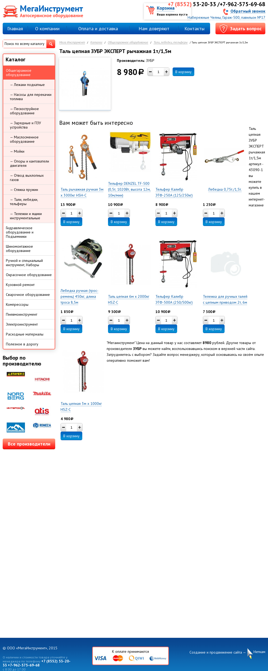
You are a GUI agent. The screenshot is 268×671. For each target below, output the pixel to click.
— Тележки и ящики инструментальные (26, 215)
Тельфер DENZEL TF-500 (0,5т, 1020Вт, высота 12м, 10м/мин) (129, 189)
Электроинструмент (22, 324)
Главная (15, 28)
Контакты (194, 28)
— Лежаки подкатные (27, 84)
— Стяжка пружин (24, 189)
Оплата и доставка (98, 28)
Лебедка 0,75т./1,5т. (225, 189)
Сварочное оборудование (28, 294)
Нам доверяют (154, 28)
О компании (47, 28)
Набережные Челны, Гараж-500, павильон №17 (226, 17)
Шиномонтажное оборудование (19, 248)
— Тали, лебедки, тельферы (24, 201)
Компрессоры (17, 304)
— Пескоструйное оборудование (24, 110)
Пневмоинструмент (21, 314)
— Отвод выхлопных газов (27, 177)
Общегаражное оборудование (128, 42)
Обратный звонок (247, 10)
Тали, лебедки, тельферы (171, 42)
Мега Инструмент (72, 42)
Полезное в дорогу (22, 344)
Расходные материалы (24, 334)
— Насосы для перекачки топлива (30, 96)
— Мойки (17, 151)
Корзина (165, 8)
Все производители (29, 444)
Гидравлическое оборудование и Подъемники (20, 232)
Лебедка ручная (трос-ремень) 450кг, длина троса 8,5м (79, 296)
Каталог (96, 42)
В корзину (183, 71)
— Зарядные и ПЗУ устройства (25, 125)
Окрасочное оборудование (29, 274)
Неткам (259, 651)
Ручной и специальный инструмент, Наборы (24, 262)
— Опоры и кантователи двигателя (29, 163)
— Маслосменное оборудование (24, 139)
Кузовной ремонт (20, 284)
